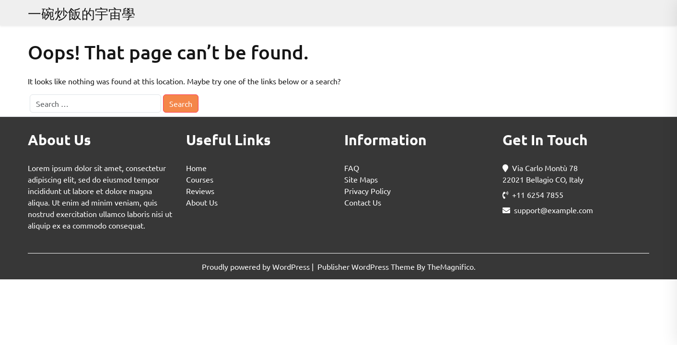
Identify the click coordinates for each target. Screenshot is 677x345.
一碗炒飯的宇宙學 (81, 14)
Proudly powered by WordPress (257, 266)
